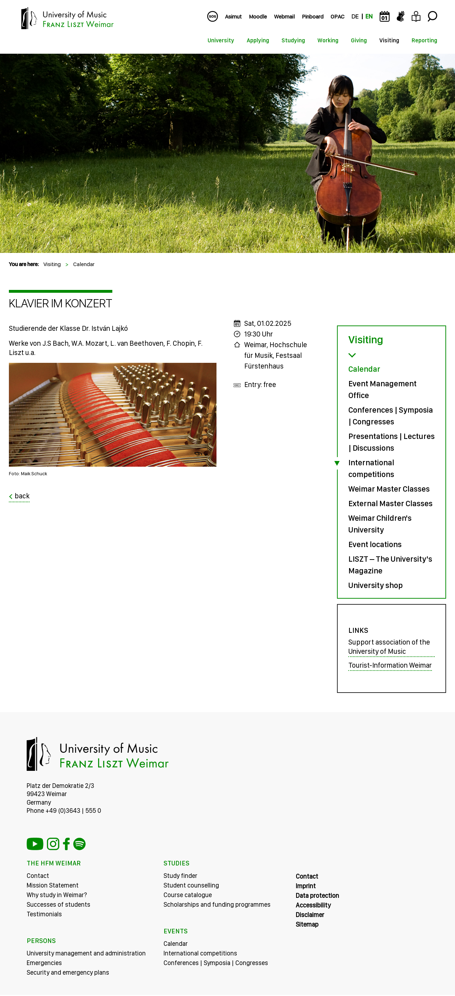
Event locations (375, 544)
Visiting (389, 40)
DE (355, 16)
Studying (293, 40)
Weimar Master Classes (389, 488)
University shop (375, 585)
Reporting (424, 40)
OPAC (337, 16)
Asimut (233, 16)
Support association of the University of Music (389, 648)
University (221, 40)
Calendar (84, 264)
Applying (258, 40)
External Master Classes (390, 503)
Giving (359, 40)
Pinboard (312, 16)
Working (327, 40)
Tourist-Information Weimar (390, 666)
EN (369, 16)
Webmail (284, 16)
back (22, 496)
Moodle (258, 16)
